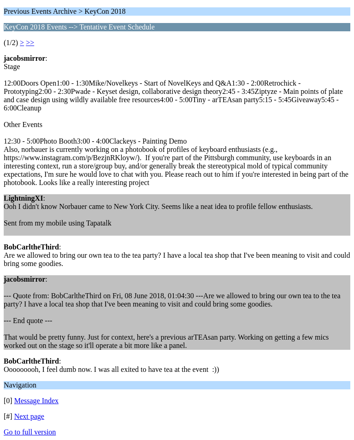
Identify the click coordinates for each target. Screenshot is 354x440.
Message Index (36, 401)
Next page (29, 416)
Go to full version (30, 432)
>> (30, 42)
